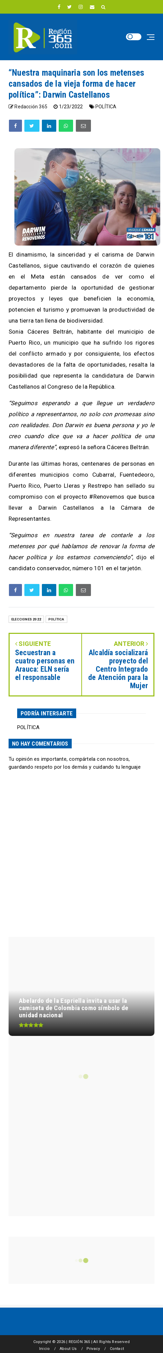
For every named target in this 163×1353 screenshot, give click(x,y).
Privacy (93, 1349)
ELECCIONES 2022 (26, 619)
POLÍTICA (106, 106)
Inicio (44, 1349)
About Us (68, 1349)
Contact (117, 1349)
